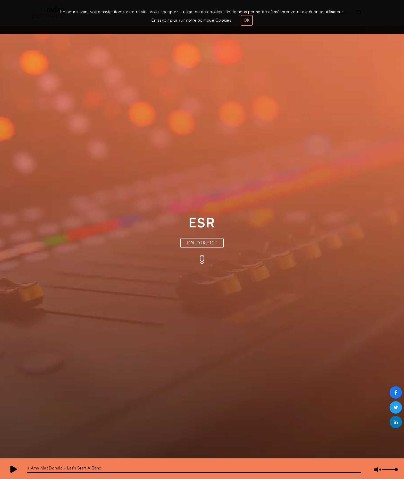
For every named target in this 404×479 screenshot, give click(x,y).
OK (247, 20)
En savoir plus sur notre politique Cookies (191, 20)
